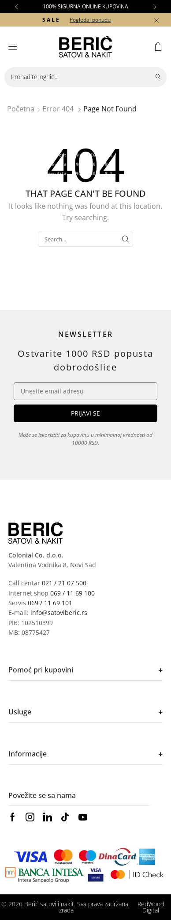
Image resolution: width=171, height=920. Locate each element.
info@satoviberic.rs (58, 612)
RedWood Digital (151, 907)
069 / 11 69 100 (72, 593)
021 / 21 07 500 (64, 583)
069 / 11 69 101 (50, 603)
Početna (20, 109)
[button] (16, 6)
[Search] (158, 77)
